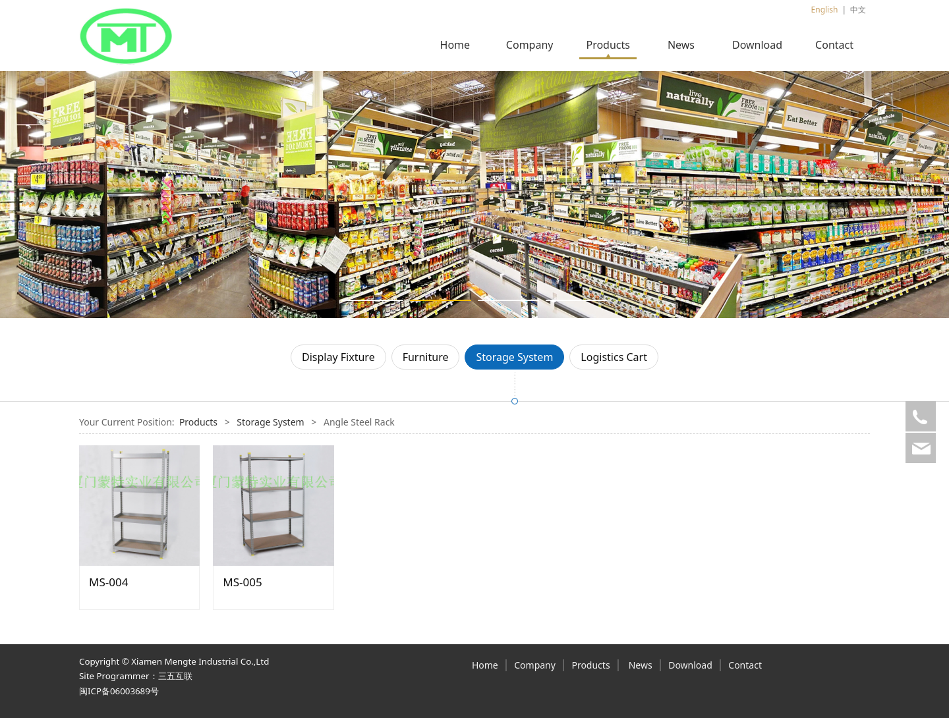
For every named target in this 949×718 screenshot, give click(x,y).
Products (608, 45)
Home (455, 45)
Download (757, 45)
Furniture (426, 357)
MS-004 (108, 582)
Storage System (514, 357)
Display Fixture (338, 357)
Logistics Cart (614, 357)
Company (530, 45)
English (824, 9)
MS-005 (242, 582)
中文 (858, 9)
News (681, 45)
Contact (834, 45)
